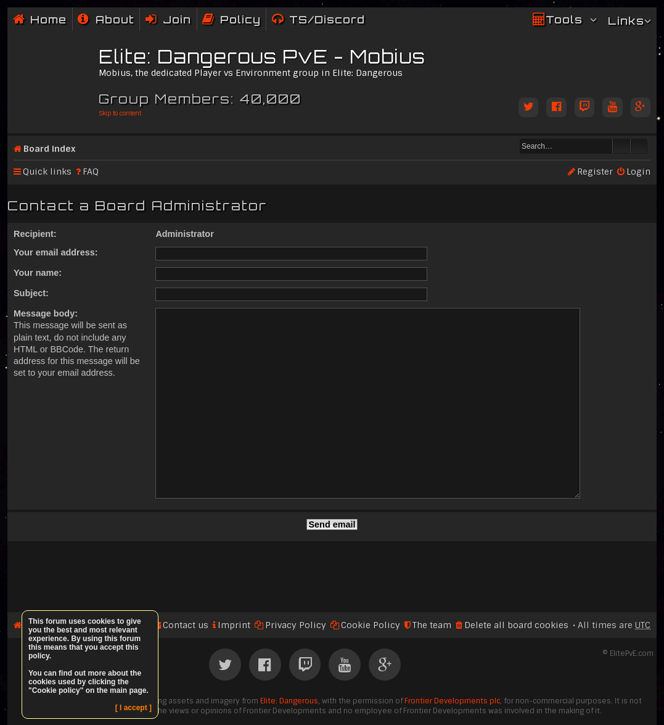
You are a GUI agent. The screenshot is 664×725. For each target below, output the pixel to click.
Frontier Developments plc (452, 666)
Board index (49, 148)
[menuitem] (106, 19)
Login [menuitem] (638, 171)
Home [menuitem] (48, 19)
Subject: (31, 293)
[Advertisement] (332, 536)
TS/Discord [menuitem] (327, 19)
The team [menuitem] (431, 589)
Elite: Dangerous (289, 666)
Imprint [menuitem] (234, 589)
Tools (564, 19)
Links (626, 20)
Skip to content (120, 113)
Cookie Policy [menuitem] (370, 589)
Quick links (47, 171)
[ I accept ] (133, 707)
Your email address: (56, 252)
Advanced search (639, 146)
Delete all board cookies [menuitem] (516, 589)
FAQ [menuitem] (91, 171)
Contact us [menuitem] (185, 589)
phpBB (292, 701)
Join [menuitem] (177, 19)
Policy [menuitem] (240, 19)
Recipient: (35, 234)
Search (621, 146)
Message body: (46, 313)
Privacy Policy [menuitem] (295, 589)
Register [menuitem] (595, 171)
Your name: (38, 273)
